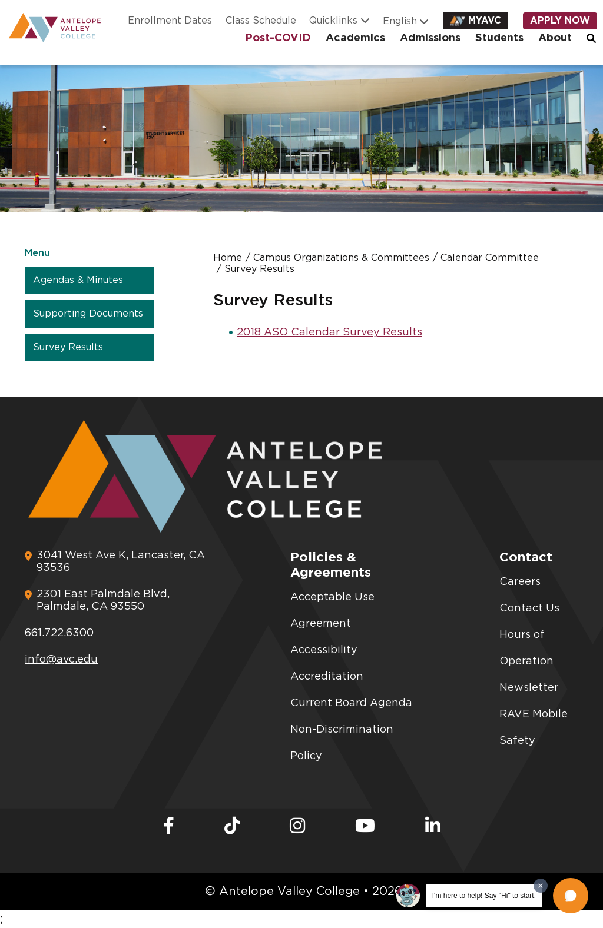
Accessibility (323, 650)
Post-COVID (278, 38)
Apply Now (560, 20)
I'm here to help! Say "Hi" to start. (484, 896)
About (555, 38)
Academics (355, 38)
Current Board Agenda (351, 703)
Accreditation (326, 676)
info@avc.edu (61, 659)
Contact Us (529, 608)
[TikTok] (232, 827)
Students (499, 38)
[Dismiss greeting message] (541, 886)
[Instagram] (297, 827)
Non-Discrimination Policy (341, 742)
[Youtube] (365, 827)
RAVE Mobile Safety (533, 727)
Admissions (430, 38)
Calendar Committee (489, 257)
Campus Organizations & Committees (341, 257)
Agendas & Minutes (78, 280)
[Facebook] (168, 827)
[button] (570, 895)
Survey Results (68, 347)
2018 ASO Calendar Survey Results (329, 332)
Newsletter (528, 688)
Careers (520, 582)
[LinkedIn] (432, 827)
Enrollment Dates (170, 20)
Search (592, 38)
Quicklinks (333, 20)
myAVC (484, 20)
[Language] (401, 21)
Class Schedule (261, 20)
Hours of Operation (526, 648)
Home (227, 257)
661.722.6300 (59, 633)
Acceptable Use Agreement (332, 610)
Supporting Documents (88, 313)
